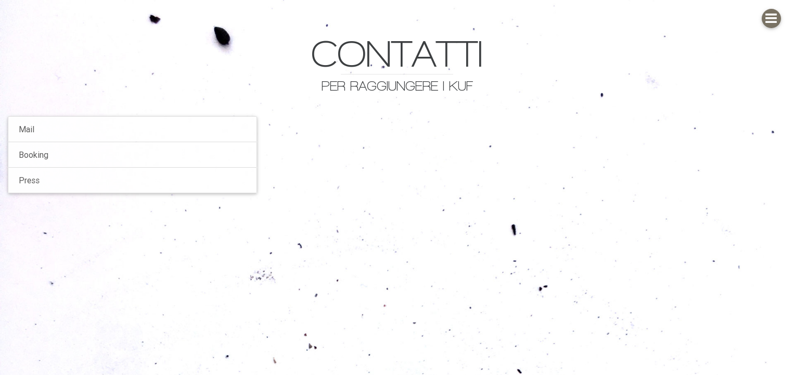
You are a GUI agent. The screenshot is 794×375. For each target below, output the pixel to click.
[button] (771, 18)
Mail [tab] (26, 129)
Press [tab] (29, 180)
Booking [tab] (33, 154)
